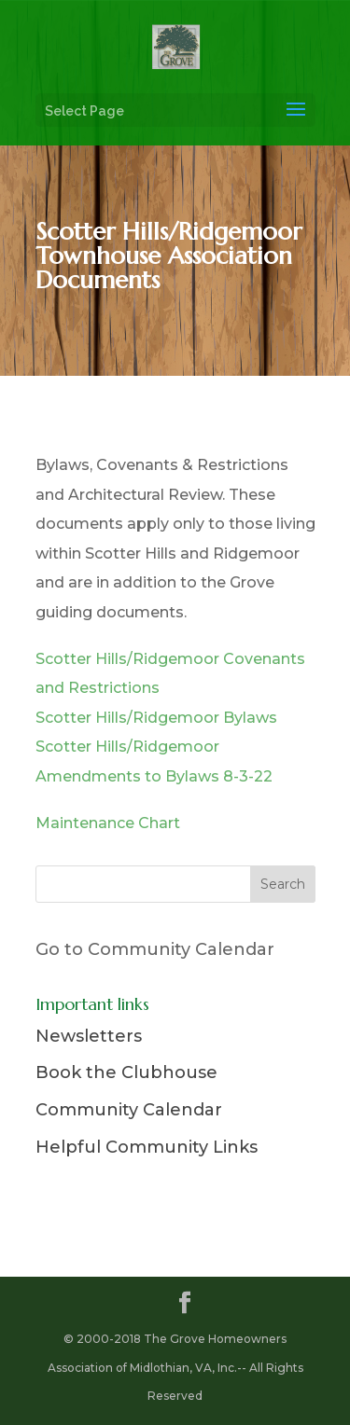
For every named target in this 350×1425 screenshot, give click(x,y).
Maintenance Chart (107, 823)
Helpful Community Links (146, 1147)
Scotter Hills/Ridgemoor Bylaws (156, 717)
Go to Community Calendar (154, 949)
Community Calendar (128, 1110)
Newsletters (88, 1036)
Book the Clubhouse (126, 1072)
